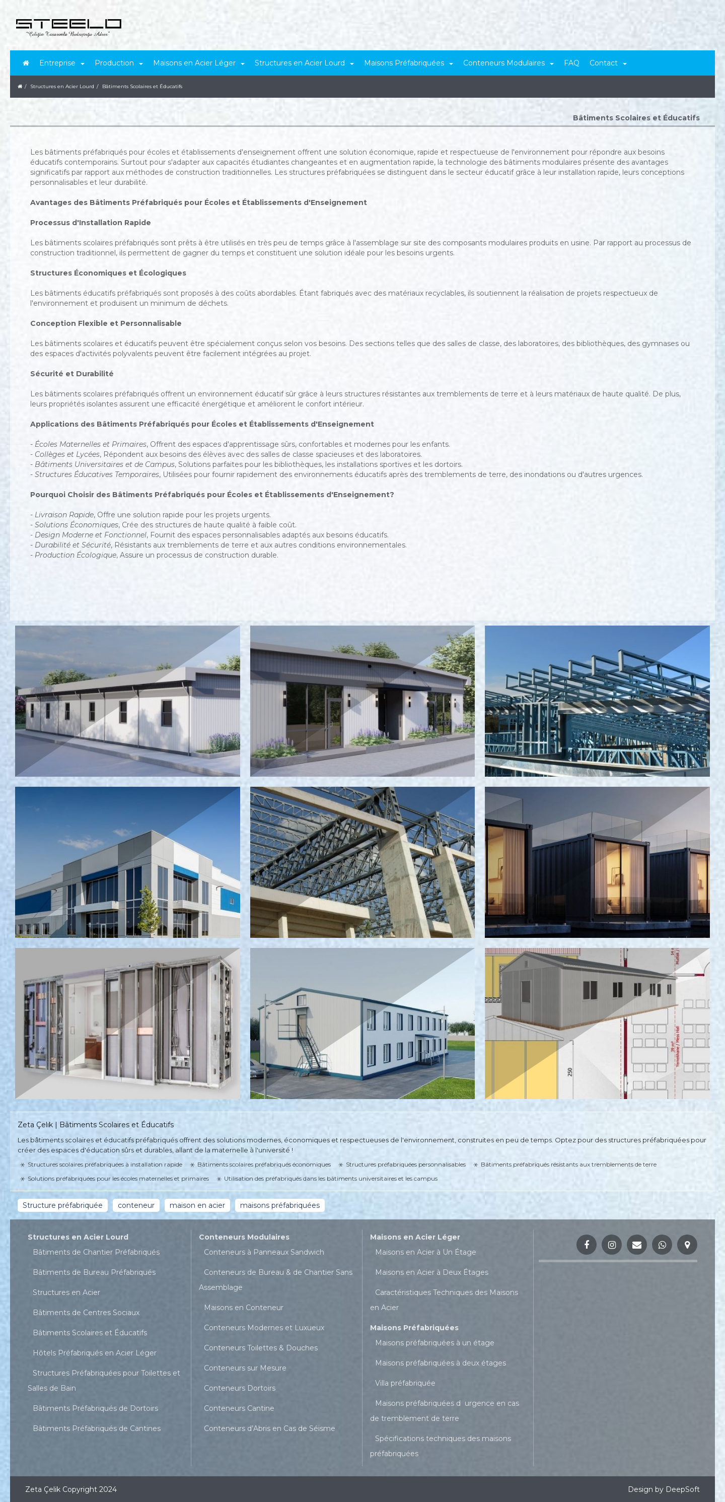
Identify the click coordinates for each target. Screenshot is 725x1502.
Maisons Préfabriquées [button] (408, 62)
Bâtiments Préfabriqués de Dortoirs (95, 1408)
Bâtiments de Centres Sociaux (86, 1312)
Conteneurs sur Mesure (245, 1368)
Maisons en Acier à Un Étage (425, 1252)
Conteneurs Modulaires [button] (508, 62)
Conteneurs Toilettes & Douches (261, 1347)
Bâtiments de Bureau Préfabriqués (94, 1272)
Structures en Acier (66, 1292)
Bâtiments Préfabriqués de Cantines (97, 1428)
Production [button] (119, 62)
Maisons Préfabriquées (414, 1327)
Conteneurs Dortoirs (239, 1388)
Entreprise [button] (62, 62)
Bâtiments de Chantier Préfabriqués (96, 1252)
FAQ (571, 62)
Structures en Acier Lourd (78, 1237)
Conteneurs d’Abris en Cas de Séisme (269, 1428)
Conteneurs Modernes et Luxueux (264, 1327)
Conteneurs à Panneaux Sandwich (264, 1252)
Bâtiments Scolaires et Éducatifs (90, 1332)
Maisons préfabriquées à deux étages (440, 1363)
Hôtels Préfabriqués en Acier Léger (95, 1352)
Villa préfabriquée (405, 1383)
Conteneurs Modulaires (244, 1237)
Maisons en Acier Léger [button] (199, 62)
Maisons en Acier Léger (415, 1237)
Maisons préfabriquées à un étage (434, 1342)
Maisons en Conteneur (243, 1307)
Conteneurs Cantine (239, 1408)
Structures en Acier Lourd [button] (304, 62)
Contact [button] (608, 62)
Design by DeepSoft (664, 1489)
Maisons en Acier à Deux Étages (431, 1272)
